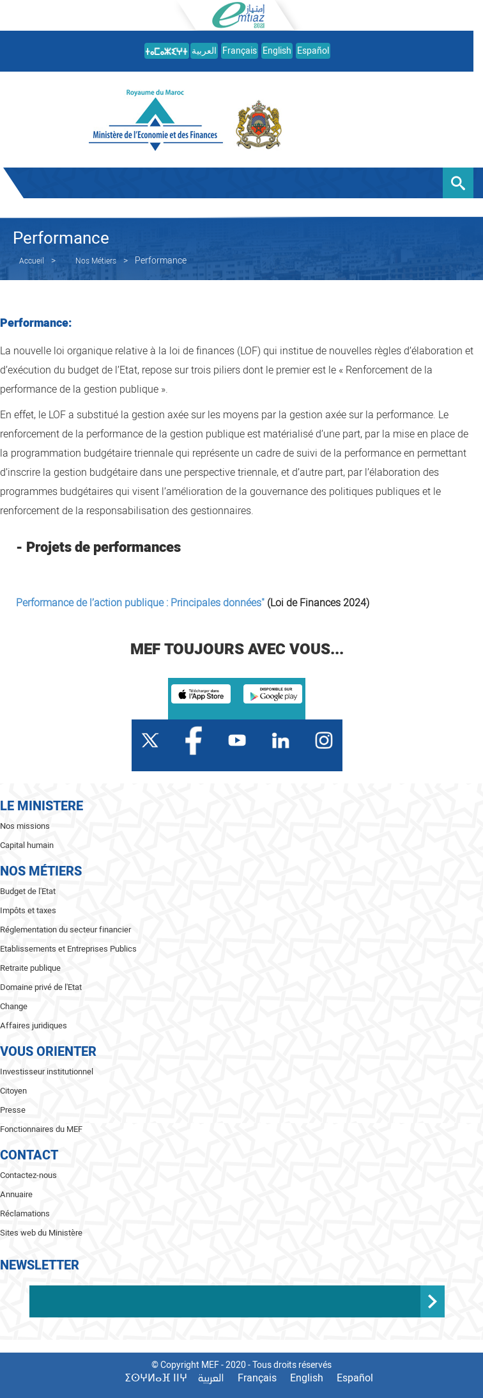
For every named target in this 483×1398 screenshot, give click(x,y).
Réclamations (25, 1213)
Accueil (31, 261)
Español (313, 51)
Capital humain (27, 845)
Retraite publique (30, 968)
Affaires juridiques (33, 1025)
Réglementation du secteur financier (65, 929)
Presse (13, 1110)
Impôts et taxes (28, 910)
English (277, 51)
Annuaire (16, 1194)
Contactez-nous (28, 1175)
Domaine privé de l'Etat (41, 987)
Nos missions (25, 826)
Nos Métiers (95, 261)
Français (239, 51)
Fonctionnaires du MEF (41, 1129)
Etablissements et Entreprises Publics (68, 949)
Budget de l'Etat (28, 891)
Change (13, 1006)
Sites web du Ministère (41, 1233)
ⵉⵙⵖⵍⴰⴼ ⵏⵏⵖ (156, 1378)
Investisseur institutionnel (46, 1071)
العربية (204, 51)
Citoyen (13, 1091)
